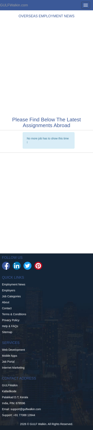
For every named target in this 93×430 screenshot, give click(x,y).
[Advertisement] (46, 66)
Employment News (13, 284)
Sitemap (7, 332)
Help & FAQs (10, 326)
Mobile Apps (9, 355)
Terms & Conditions (14, 314)
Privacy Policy (10, 320)
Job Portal (8, 361)
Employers (8, 290)
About (5, 302)
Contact (7, 308)
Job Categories (11, 296)
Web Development (13, 349)
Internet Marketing (13, 367)
